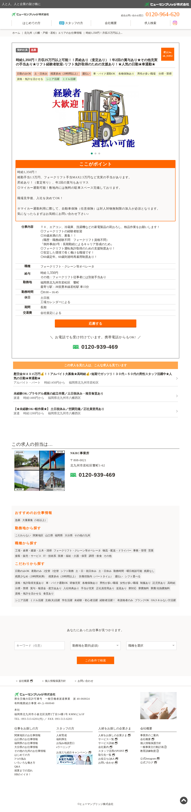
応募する (95, 323)
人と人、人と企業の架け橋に (95, 4)
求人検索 (150, 23)
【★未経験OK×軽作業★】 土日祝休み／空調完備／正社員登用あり (59, 409)
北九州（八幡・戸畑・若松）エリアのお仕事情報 (53, 32)
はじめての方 (31, 23)
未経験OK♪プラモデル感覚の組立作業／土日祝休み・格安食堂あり (58, 393)
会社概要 (111, 23)
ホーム (16, 32)
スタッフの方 (71, 23)
